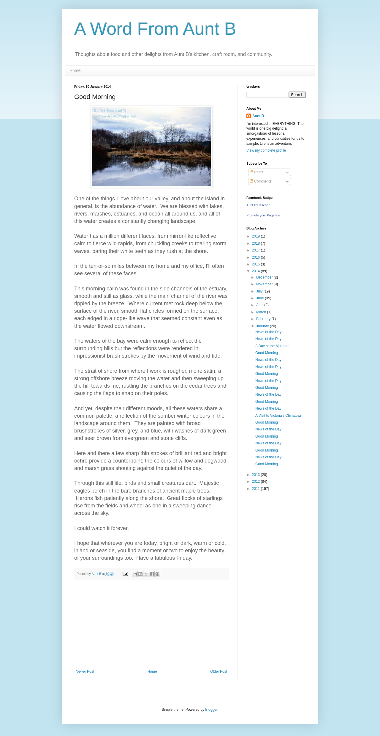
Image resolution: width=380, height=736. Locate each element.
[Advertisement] (151, 625)
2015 (256, 264)
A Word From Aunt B (155, 29)
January (263, 326)
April (260, 305)
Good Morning (266, 353)
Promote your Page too (263, 215)
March (261, 312)
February (263, 319)
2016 (256, 257)
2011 (256, 489)
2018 (256, 243)
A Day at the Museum (272, 346)
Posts (256, 172)
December (265, 277)
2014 (256, 271)
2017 (256, 250)
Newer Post (85, 671)
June (260, 298)
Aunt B (258, 116)
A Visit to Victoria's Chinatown (278, 415)
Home (74, 70)
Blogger (211, 709)
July (260, 291)
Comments (260, 181)
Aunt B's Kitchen (258, 205)
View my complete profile (266, 150)
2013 (256, 475)
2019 (256, 236)
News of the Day (268, 332)
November (265, 284)
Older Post (218, 671)
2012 (256, 481)
